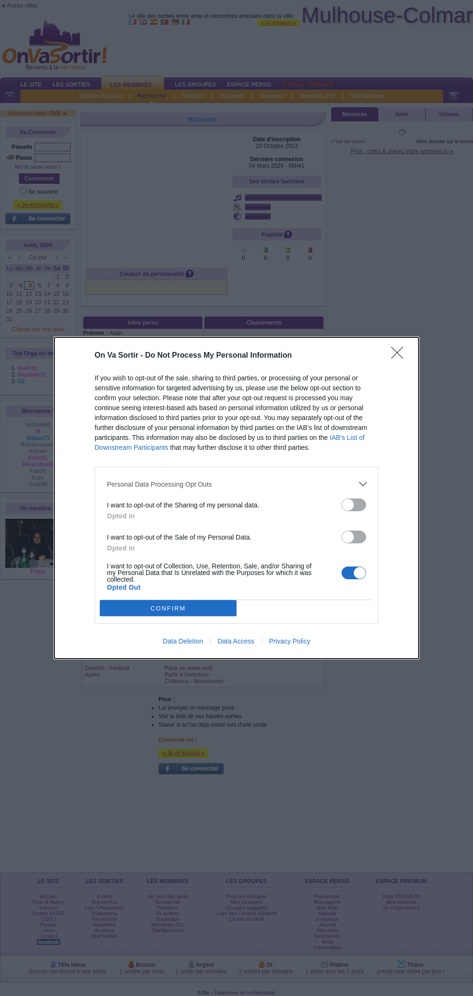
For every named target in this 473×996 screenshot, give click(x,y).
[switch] (354, 504)
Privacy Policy (289, 641)
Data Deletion (183, 641)
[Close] (400, 356)
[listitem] (236, 484)
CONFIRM (168, 608)
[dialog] (236, 498)
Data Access (236, 641)
